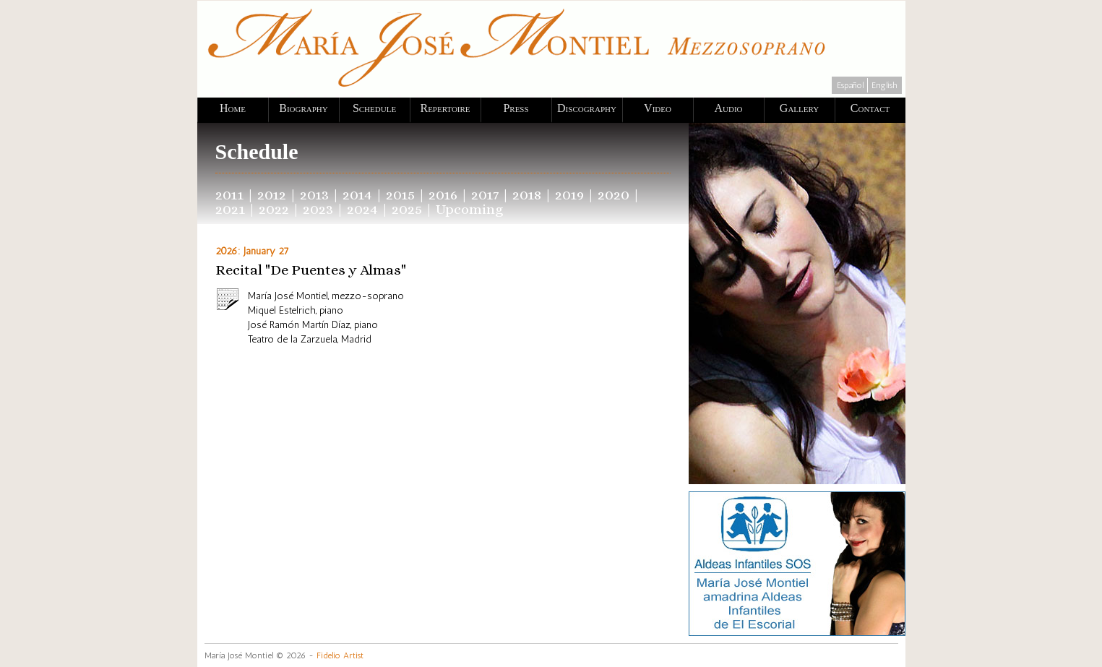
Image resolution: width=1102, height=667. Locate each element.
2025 (407, 209)
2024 (362, 209)
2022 (274, 209)
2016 (443, 194)
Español (850, 85)
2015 (400, 194)
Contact (870, 108)
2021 (230, 209)
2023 (318, 209)
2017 (485, 194)
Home (233, 108)
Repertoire (445, 108)
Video (657, 108)
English (884, 85)
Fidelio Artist (340, 655)
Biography (303, 108)
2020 (613, 194)
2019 (569, 194)
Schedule (374, 108)
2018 (526, 194)
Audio (728, 108)
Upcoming (470, 209)
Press (515, 108)
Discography (586, 108)
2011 (229, 194)
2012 (271, 194)
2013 (314, 194)
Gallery (799, 108)
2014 (357, 194)
